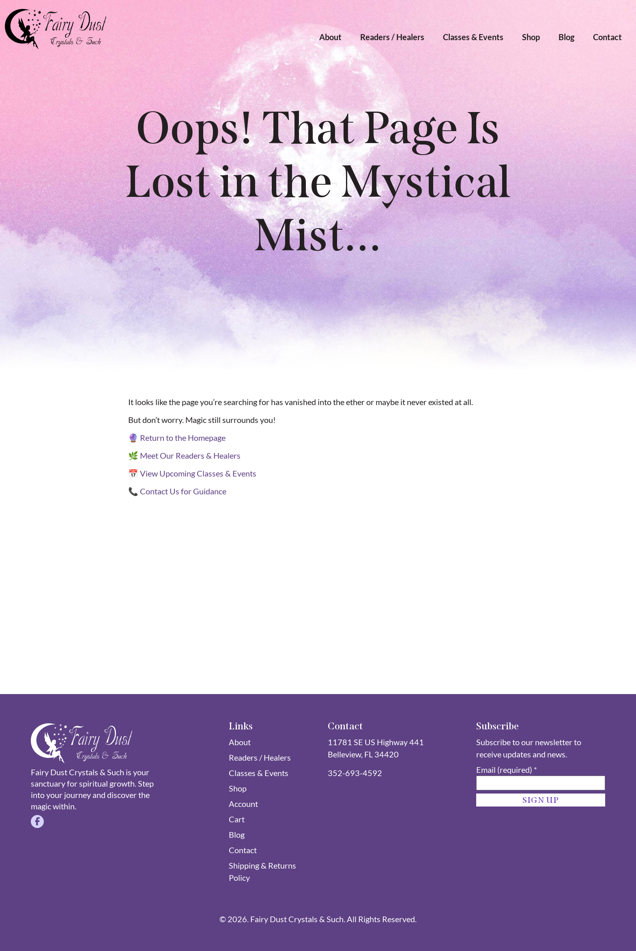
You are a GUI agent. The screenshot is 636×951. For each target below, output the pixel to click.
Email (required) (506, 769)
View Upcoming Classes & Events (198, 473)
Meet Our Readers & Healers (190, 455)
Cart (237, 819)
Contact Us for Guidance (183, 491)
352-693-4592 (355, 773)
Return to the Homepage (183, 437)
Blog (566, 37)
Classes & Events (473, 37)
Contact (607, 37)
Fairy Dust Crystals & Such (297, 919)
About (330, 37)
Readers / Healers (392, 37)
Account (243, 804)
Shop (531, 37)
